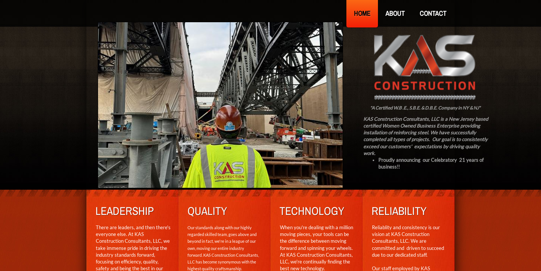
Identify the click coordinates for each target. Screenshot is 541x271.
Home (362, 13)
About (395, 13)
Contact (433, 13)
